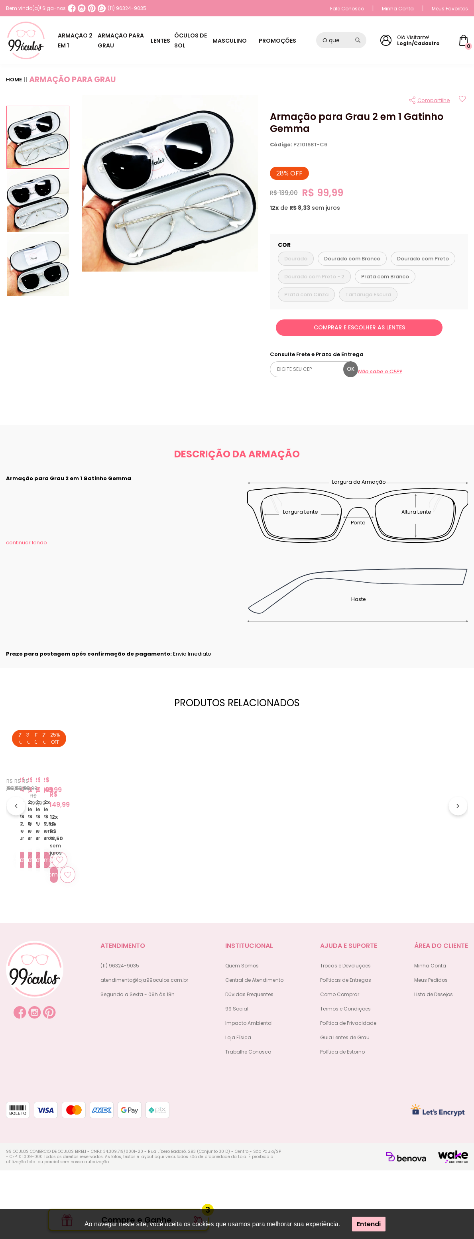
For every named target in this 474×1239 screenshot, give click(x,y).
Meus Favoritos (450, 8)
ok (350, 369)
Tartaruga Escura (368, 294)
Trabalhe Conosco (248, 1120)
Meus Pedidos (431, 1048)
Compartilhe (433, 100)
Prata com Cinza (306, 294)
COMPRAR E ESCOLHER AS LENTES (359, 327)
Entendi (369, 1224)
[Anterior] (16, 841)
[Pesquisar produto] (357, 40)
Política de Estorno (342, 1120)
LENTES (171, 41)
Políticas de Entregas (345, 1048)
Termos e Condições (345, 1077)
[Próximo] (458, 841)
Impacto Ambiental (249, 1091)
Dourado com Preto (423, 258)
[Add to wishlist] (462, 100)
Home (14, 79)
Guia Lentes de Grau (345, 1106)
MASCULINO (245, 41)
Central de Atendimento (254, 1048)
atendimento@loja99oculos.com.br (144, 1048)
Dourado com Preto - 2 (314, 276)
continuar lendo (26, 542)
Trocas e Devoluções (345, 1034)
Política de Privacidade (348, 1091)
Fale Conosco (347, 8)
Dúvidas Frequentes (249, 1063)
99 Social (236, 1077)
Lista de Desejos (433, 1063)
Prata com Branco (385, 276)
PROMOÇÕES (285, 41)
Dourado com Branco (352, 258)
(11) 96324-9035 (122, 8)
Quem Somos (242, 1034)
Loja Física (238, 1106)
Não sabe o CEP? (380, 371)
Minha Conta (398, 8)
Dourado (295, 258)
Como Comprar (339, 1063)
